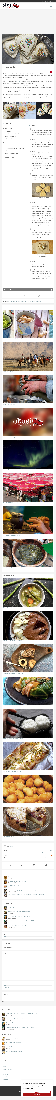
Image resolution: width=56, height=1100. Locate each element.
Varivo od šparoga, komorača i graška (11, 607)
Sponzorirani (5, 1076)
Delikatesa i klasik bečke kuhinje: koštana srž (13, 672)
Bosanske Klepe (9, 1046)
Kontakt (46, 1)
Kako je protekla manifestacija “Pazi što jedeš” (13, 534)
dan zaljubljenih (11, 300)
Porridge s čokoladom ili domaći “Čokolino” (12, 639)
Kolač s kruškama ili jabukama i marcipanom (12, 770)
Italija (51, 849)
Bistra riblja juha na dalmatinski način (14, 1041)
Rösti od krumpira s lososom (14, 884)
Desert (44, 852)
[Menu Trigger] (51, 6)
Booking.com (6, 986)
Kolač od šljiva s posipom (8, 836)
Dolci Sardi (18, 300)
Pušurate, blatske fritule (8, 803)
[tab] (28, 289)
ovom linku (18, 81)
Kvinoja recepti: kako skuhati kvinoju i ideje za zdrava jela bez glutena (23, 906)
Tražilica (42, 1)
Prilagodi (37, 1092)
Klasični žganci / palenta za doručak (14, 1050)
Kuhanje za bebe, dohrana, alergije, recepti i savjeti (14, 338)
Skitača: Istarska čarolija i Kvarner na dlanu (17, 924)
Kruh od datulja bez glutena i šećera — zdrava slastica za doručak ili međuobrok (26, 893)
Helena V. (11, 845)
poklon (29, 300)
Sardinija (33, 300)
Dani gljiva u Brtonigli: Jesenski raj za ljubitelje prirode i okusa (22, 920)
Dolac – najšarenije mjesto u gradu (10, 501)
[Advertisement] (28, 21)
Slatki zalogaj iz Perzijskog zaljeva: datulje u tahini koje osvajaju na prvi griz (25, 889)
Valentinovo (38, 300)
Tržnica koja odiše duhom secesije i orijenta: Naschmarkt (15, 567)
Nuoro (26, 300)
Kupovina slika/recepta (28, 290)
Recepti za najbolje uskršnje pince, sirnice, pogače (19, 915)
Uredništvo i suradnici (7, 1068)
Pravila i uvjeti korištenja (8, 1071)
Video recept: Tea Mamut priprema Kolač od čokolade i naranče (17, 436)
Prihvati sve (37, 1094)
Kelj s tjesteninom (7, 705)
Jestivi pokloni (49, 852)
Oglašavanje (51, 1)
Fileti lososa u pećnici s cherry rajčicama (17, 880)
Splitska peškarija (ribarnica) (9, 403)
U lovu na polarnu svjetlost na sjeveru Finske (13, 469)
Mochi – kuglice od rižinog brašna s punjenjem (13, 738)
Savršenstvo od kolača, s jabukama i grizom (15, 1037)
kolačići (22, 300)
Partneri (4, 1066)
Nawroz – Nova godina (8, 371)
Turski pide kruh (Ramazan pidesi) (15, 876)
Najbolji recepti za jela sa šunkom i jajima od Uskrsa (19, 911)
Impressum (5, 1073)
